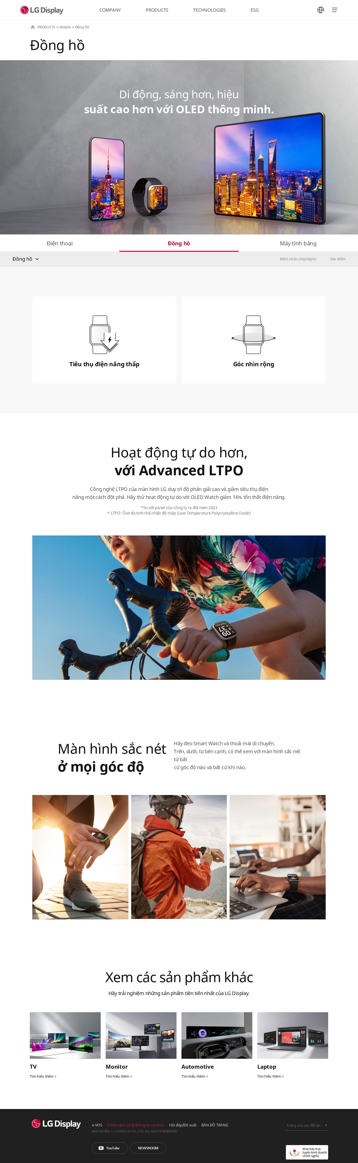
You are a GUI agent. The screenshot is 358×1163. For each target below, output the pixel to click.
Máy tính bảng (298, 243)
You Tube (110, 1148)
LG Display (43, 10)
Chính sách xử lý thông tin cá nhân (135, 1124)
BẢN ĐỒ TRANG (214, 1124)
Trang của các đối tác (304, 1125)
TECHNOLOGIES (209, 10)
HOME (33, 27)
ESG (255, 10)
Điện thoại (60, 243)
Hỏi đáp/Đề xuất (182, 1124)
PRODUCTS (157, 10)
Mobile (65, 27)
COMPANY (110, 10)
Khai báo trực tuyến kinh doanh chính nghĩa (307, 1152)
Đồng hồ (179, 243)
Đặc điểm (338, 259)
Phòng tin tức (148, 1148)
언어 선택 (320, 9)
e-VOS (97, 1124)
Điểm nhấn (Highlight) (298, 259)
